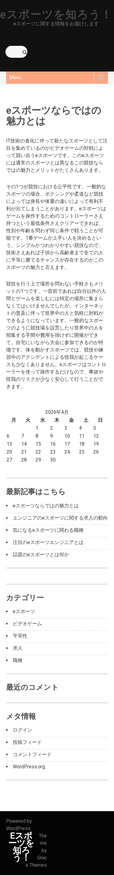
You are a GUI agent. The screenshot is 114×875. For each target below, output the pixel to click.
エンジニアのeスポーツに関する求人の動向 (60, 518)
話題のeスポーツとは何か (41, 554)
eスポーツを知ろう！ (56, 14)
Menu (15, 77)
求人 (17, 648)
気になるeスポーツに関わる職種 (48, 530)
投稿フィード (27, 742)
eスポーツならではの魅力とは (46, 506)
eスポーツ (24, 611)
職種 (17, 660)
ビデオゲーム (27, 624)
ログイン (22, 730)
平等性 (20, 636)
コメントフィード (32, 754)
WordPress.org (29, 767)
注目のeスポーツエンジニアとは (48, 542)
